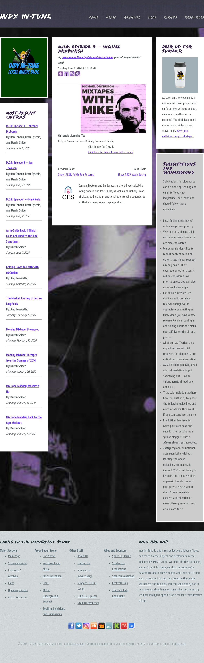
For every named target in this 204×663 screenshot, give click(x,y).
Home (93, 17)
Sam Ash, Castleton (123, 576)
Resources (194, 17)
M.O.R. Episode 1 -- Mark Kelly (23, 199)
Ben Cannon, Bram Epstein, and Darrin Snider (87, 57)
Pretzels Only (120, 583)
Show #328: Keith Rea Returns (76, 174)
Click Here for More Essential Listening (110, 152)
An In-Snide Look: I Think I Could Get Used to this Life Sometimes (22, 236)
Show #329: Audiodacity (132, 174)
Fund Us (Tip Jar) (87, 596)
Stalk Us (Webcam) (88, 603)
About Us (83, 556)
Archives (132, 17)
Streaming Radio (17, 563)
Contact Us (84, 563)
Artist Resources (18, 597)
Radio (111, 17)
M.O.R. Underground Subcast (50, 596)
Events (170, 17)
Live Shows (49, 556)
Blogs (11, 583)
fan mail (161, 584)
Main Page (14, 556)
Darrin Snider (77, 644)
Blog (152, 17)
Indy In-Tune (25, 17)
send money (184, 584)
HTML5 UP (180, 644)
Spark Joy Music (121, 556)
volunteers (145, 584)
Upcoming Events (18, 590)
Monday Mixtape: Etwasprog (22, 329)
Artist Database (52, 576)
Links (46, 583)
